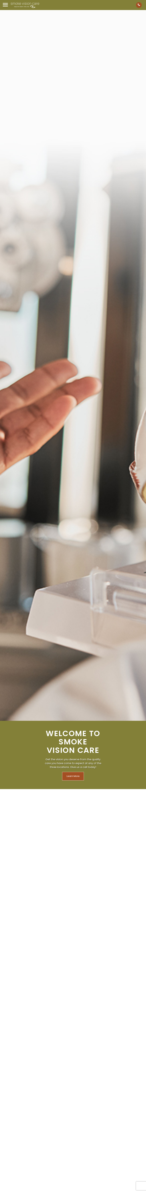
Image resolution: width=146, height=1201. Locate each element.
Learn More (73, 776)
